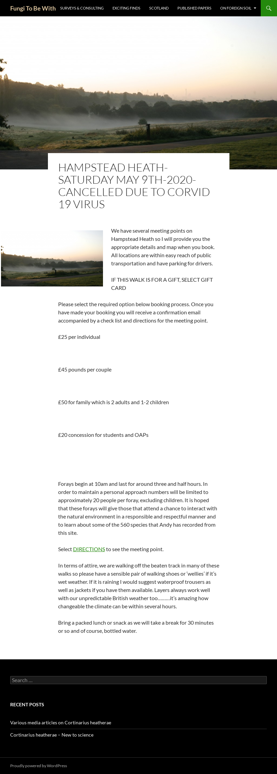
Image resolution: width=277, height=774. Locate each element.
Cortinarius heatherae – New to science (51, 735)
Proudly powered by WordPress (38, 765)
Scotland (159, 8)
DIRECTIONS (89, 549)
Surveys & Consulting (82, 8)
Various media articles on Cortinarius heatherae (60, 722)
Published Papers (194, 8)
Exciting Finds (126, 8)
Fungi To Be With (33, 8)
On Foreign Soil (236, 8)
